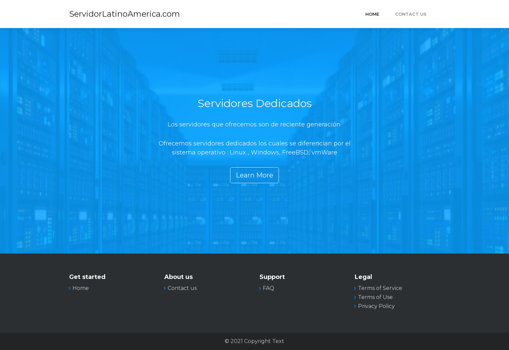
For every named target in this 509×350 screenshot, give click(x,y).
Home (372, 14)
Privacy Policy (376, 306)
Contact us (182, 288)
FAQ (268, 288)
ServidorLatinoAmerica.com (124, 14)
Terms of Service (380, 288)
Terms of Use (375, 297)
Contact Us (411, 14)
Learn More (254, 175)
